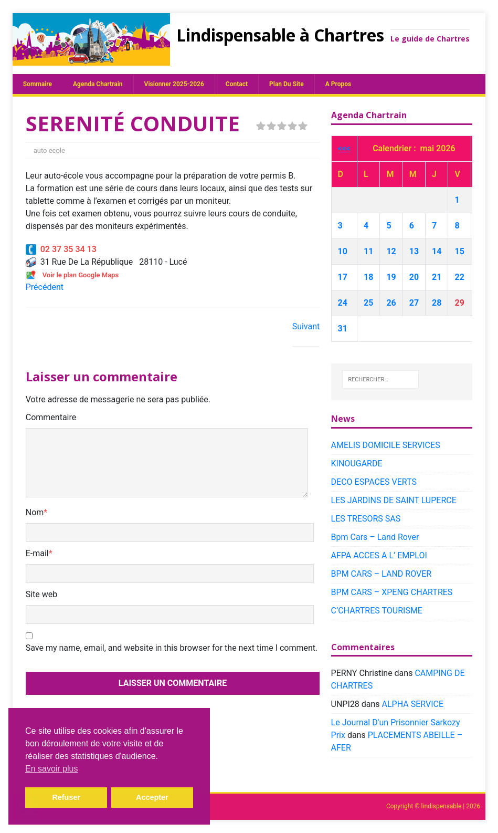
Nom (35, 512)
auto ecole (49, 150)
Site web (42, 594)
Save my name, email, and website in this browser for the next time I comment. (172, 648)
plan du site (286, 84)
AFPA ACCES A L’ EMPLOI (379, 555)
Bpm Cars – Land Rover (375, 537)
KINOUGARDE (357, 463)
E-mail (37, 553)
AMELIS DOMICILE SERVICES (385, 445)
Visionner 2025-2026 (174, 84)
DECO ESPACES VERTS (374, 482)
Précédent (44, 287)
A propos (338, 84)
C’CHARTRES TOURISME (376, 611)
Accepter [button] (152, 797)
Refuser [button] (66, 797)
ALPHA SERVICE (412, 704)
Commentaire (51, 417)
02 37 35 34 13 (61, 249)
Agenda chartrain (98, 84)
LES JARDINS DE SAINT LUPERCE (394, 500)
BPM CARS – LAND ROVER (381, 574)
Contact (237, 84)
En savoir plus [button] (51, 768)
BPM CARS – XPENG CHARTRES (392, 592)
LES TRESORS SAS (366, 519)
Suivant (306, 326)
